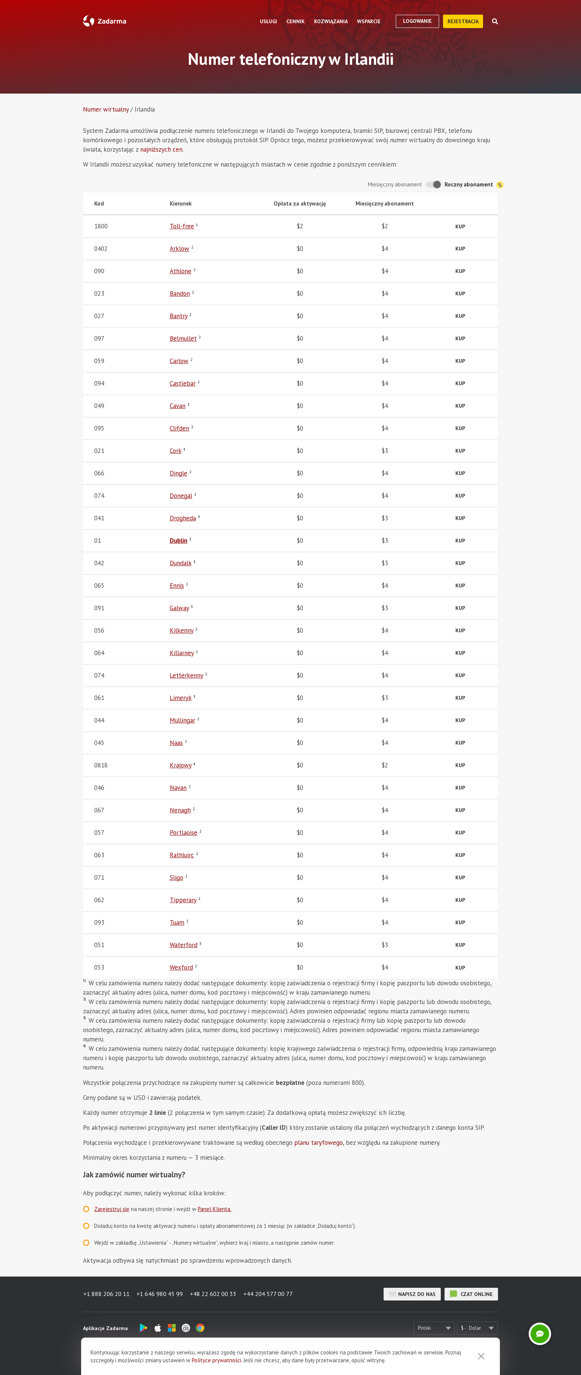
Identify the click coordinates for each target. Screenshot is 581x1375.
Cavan (177, 406)
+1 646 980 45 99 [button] (160, 1294)
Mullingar (182, 720)
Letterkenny (186, 675)
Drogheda (183, 518)
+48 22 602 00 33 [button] (214, 1294)
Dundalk (180, 563)
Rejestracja (463, 21)
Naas (176, 743)
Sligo (176, 877)
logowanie (417, 21)
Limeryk (180, 698)
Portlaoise (183, 832)
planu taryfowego (318, 1142)
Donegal (181, 496)
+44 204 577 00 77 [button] (269, 1294)
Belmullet (183, 338)
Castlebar (183, 383)
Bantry (178, 316)
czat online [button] (471, 1294)
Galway (179, 608)
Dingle (178, 473)
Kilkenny (181, 630)
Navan (178, 788)
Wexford (181, 967)
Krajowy (180, 765)
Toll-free (182, 226)
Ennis (177, 585)
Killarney (182, 653)
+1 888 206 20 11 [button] (106, 1294)
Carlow (179, 361)
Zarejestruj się (111, 1209)
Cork (175, 451)
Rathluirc (182, 855)
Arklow (179, 248)
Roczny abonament (474, 185)
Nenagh (180, 810)
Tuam (177, 922)
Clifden (179, 428)
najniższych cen (161, 149)
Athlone (180, 271)
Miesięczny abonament (395, 184)
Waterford (183, 945)
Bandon (180, 293)
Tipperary (183, 900)
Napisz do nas (412, 1294)
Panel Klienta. (214, 1209)
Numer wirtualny (106, 109)
